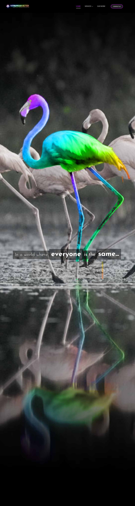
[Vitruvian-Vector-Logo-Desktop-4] (18, 3)
